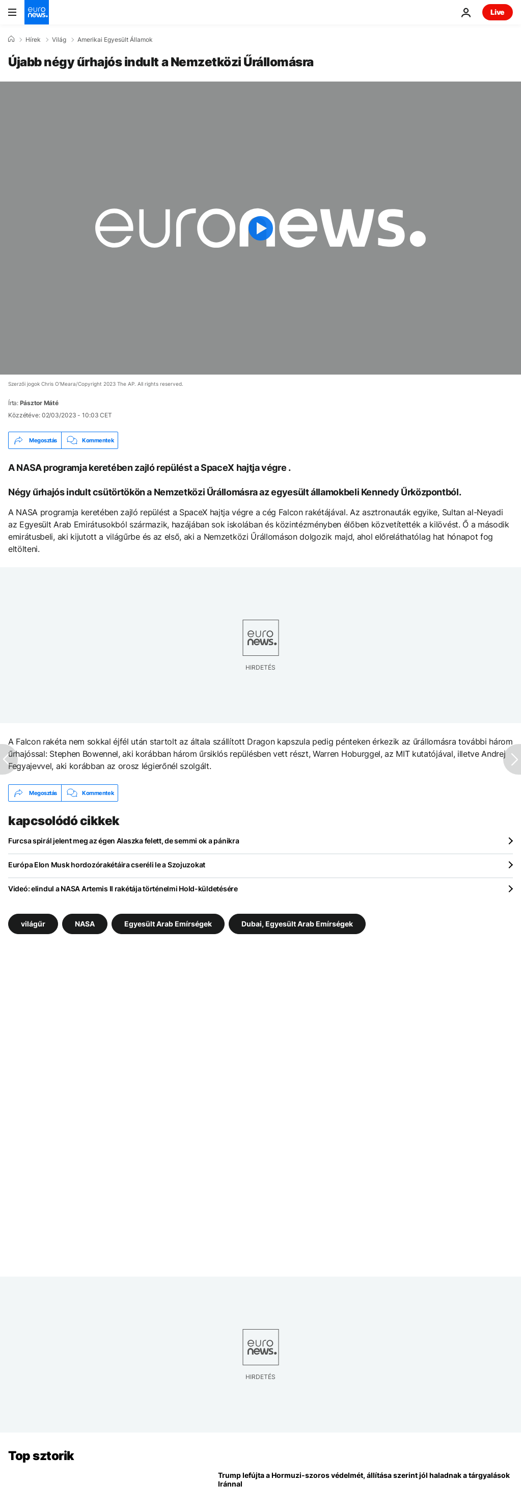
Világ (59, 40)
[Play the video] (260, 228)
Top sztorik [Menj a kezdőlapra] (41, 1455)
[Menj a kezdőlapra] (36, 12)
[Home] (11, 39)
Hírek (33, 40)
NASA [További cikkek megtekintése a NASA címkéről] (85, 923)
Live (497, 12)
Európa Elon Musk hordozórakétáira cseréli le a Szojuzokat (106, 864)
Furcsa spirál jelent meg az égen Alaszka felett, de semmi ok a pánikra (123, 840)
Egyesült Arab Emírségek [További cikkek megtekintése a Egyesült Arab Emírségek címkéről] (168, 923)
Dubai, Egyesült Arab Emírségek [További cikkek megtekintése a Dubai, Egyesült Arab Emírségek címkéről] (297, 923)
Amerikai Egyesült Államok (115, 40)
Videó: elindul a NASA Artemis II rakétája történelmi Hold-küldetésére (123, 888)
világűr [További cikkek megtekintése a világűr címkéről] (33, 923)
